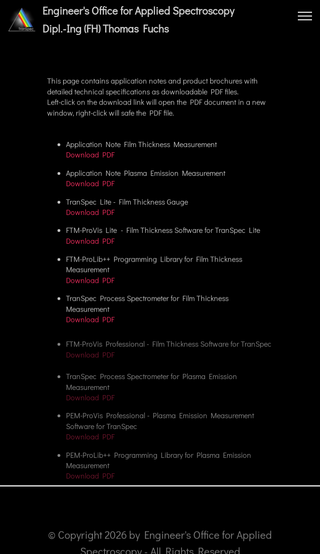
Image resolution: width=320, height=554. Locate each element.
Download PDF (90, 155)
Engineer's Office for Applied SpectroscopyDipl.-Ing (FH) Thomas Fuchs (138, 19)
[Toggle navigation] (305, 15)
